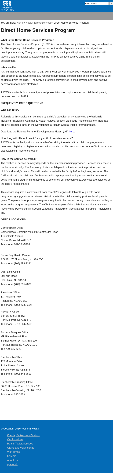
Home (20, 22)
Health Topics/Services (38, 22)
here (71, 131)
